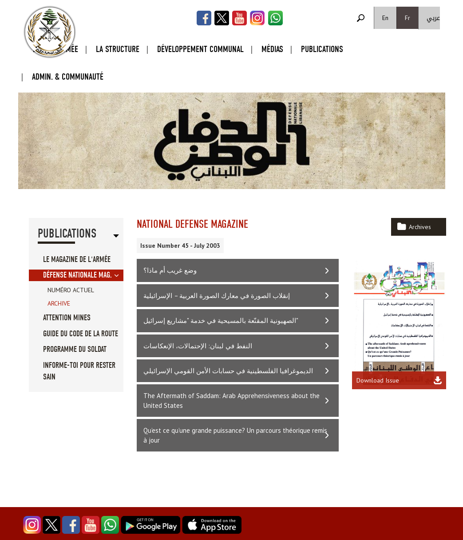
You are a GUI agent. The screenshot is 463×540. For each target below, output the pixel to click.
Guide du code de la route (80, 334)
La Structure (117, 49)
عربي (433, 18)
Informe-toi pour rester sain (79, 371)
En (385, 18)
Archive (58, 303)
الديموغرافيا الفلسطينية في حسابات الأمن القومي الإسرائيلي (228, 371)
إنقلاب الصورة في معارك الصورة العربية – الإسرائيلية (216, 295)
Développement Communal (200, 49)
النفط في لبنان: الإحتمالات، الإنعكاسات (197, 346)
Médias (272, 49)
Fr (407, 18)
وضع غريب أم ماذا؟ (170, 270)
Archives (420, 227)
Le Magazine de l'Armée (77, 259)
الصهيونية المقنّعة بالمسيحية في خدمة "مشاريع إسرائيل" (220, 320)
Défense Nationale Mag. (77, 275)
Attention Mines (67, 317)
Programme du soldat (75, 349)
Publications (322, 49)
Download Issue (377, 380)
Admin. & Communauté (67, 77)
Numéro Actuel (70, 290)
